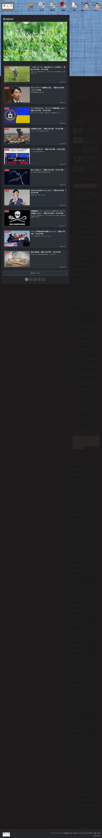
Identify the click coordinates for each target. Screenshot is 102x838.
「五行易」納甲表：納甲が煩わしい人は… (86, 291)
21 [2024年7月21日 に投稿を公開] (97, 366)
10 (39, 62)
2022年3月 (78, 639)
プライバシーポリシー (82, 177)
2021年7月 (78, 679)
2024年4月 (78, 513)
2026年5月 (78, 388)
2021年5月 (78, 689)
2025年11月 (78, 418)
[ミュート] (95, 38)
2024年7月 (78, 498)
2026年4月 (78, 393)
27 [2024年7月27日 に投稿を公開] (94, 368)
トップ (77, 172)
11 (41, 62)
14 (47, 62)
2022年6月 (78, 624)
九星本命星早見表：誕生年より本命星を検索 (86, 259)
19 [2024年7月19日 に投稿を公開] (90, 366)
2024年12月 (78, 473)
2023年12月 (78, 534)
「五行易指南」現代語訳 (82, 150)
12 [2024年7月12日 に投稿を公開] (90, 363)
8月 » (79, 375)
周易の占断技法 (80, 197)
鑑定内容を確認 (80, 228)
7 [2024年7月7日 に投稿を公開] (97, 360)
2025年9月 (78, 428)
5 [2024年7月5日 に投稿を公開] (89, 360)
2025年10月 (78, 423)
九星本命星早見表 (80, 182)
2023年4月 (78, 574)
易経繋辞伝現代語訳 (82, 333)
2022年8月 (78, 614)
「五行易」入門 (80, 145)
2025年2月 (78, 463)
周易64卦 (79, 323)
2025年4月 (78, 453)
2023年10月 (78, 544)
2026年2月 (78, 403)
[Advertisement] (86, 812)
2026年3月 (78, 398)
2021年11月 (78, 659)
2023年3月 (78, 579)
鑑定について (79, 343)
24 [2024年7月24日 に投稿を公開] (82, 368)
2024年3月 (78, 518)
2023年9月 (78, 549)
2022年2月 (78, 644)
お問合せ (77, 348)
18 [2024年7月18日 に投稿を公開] (86, 366)
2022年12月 (78, 594)
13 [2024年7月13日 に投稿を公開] (94, 363)
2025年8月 (78, 433)
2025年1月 (78, 468)
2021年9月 (78, 669)
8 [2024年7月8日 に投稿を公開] (74, 363)
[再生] (75, 38)
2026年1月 (78, 408)
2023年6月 (78, 564)
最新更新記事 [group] (80, 45)
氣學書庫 (78, 245)
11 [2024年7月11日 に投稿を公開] (86, 363)
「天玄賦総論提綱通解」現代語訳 (85, 155)
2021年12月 (78, 654)
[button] (97, 109)
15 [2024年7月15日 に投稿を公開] (74, 366)
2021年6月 (78, 684)
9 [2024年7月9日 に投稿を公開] (78, 363)
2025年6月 (78, 443)
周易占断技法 (80, 328)
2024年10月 (78, 483)
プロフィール (79, 234)
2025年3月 (78, 458)
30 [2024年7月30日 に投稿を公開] (78, 371)
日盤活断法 (78, 208)
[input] (86, 109)
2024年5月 (78, 508)
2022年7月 (78, 619)
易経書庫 (80, 277)
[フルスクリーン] (97, 38)
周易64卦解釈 (79, 192)
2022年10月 (78, 604)
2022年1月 (78, 649)
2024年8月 (78, 493)
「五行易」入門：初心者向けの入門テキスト (86, 284)
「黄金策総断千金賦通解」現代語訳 (85, 161)
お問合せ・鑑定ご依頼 (94, 833)
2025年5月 (78, 448)
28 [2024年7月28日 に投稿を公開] (97, 368)
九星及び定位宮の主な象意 (84, 272)
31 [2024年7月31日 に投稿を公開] (82, 371)
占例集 (77, 338)
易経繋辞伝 (78, 213)
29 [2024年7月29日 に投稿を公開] (74, 371)
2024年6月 (78, 503)
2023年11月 (78, 539)
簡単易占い (78, 223)
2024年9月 (78, 488)
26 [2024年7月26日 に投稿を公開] (90, 368)
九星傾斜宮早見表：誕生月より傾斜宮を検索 (86, 266)
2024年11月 (78, 478)
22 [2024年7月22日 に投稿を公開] (74, 368)
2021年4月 (78, 694)
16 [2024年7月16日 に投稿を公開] (78, 366)
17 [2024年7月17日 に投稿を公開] (82, 366)
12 (43, 62)
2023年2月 (78, 584)
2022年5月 (78, 629)
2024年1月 (78, 529)
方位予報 (77, 203)
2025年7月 (78, 438)
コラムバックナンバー (82, 167)
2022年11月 (78, 599)
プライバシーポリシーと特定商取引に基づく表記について (64, 833)
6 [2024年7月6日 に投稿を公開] (93, 360)
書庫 (76, 218)
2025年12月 (78, 413)
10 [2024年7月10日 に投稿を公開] (82, 363)
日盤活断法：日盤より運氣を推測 (86, 251)
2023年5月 (78, 569)
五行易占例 (78, 187)
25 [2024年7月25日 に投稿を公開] (86, 368)
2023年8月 (78, 554)
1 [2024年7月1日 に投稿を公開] (74, 360)
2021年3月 (78, 699)
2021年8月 (78, 674)
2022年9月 (78, 609)
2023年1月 (78, 589)
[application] (86, 32)
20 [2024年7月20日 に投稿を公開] (94, 366)
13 (45, 62)
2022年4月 (78, 634)
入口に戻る (84, 833)
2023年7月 (78, 559)
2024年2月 (78, 523)
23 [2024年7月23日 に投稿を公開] (78, 368)
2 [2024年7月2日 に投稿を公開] (78, 360)
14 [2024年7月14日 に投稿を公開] (97, 363)
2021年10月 (78, 664)
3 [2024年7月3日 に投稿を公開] (82, 360)
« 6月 (74, 375)
